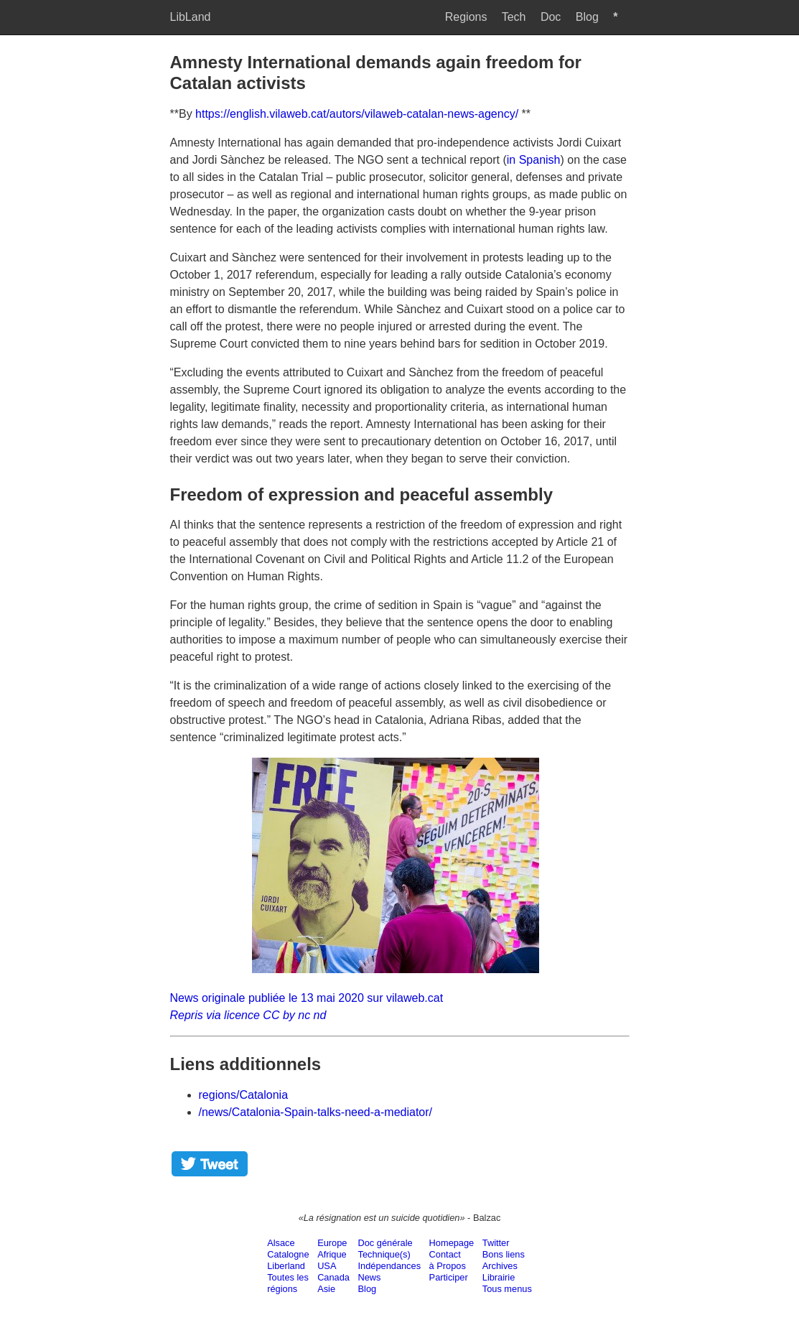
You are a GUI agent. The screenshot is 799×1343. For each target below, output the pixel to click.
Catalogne (288, 1254)
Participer (448, 1277)
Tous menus (507, 1288)
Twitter (496, 1242)
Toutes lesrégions (288, 1283)
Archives (500, 1265)
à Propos (447, 1265)
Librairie (498, 1277)
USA (326, 1265)
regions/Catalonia (244, 1095)
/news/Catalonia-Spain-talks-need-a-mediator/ (316, 1112)
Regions (466, 17)
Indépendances (389, 1265)
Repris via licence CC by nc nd (248, 1015)
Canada (333, 1277)
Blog (587, 17)
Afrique (332, 1254)
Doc (551, 17)
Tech (514, 17)
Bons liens (503, 1254)
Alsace (280, 1242)
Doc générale (385, 1242)
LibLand (190, 17)
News (369, 1277)
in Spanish (534, 160)
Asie (326, 1288)
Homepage (452, 1242)
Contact (445, 1254)
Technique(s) (384, 1254)
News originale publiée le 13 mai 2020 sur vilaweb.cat (307, 998)
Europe (332, 1242)
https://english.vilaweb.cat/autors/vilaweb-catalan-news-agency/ (356, 114)
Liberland (286, 1265)
